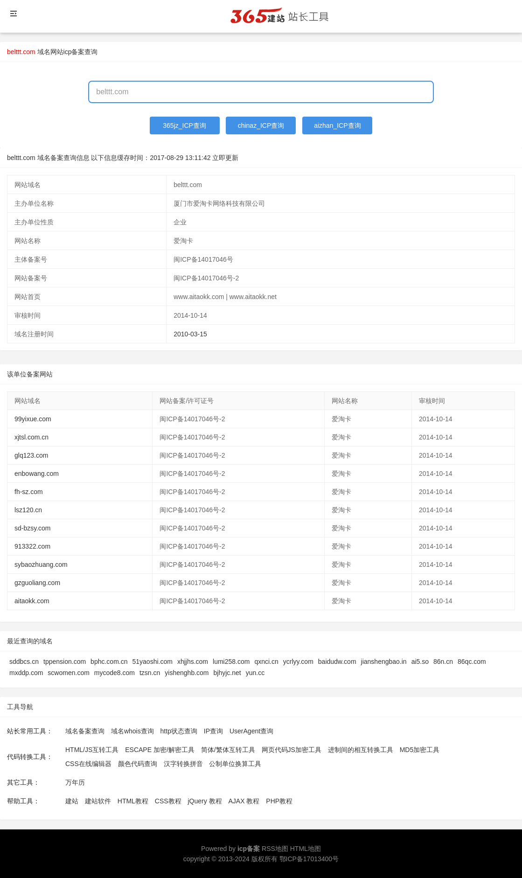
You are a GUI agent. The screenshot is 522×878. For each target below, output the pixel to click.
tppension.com (64, 661)
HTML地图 (305, 848)
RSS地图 (275, 848)
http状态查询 (178, 731)
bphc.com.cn (108, 661)
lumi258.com (231, 661)
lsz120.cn (28, 510)
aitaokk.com (31, 601)
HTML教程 (133, 801)
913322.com (32, 546)
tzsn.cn (149, 672)
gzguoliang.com (37, 582)
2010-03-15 (190, 334)
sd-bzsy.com (32, 528)
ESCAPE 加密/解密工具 (160, 749)
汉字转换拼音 (183, 763)
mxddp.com (26, 672)
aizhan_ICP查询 (337, 125)
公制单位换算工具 (235, 763)
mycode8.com (114, 672)
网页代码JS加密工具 (291, 749)
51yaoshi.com (152, 661)
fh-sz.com (28, 491)
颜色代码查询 (137, 763)
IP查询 (213, 731)
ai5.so (420, 661)
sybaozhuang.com (41, 564)
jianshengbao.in (384, 661)
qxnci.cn (266, 661)
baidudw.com (337, 661)
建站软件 (98, 801)
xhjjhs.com (192, 661)
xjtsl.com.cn (31, 437)
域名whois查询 (132, 731)
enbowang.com (36, 473)
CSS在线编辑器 (88, 763)
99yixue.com (32, 419)
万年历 (75, 782)
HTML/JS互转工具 (91, 749)
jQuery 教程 (205, 801)
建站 (71, 801)
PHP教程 (279, 801)
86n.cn (443, 661)
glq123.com (31, 455)
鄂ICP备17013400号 (309, 859)
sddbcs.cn (24, 661)
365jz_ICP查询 (184, 125)
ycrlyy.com (298, 661)
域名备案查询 (84, 731)
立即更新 (225, 157)
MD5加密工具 (420, 749)
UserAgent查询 (251, 731)
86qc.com (472, 661)
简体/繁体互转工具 (228, 749)
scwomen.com (68, 672)
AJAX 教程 (244, 801)
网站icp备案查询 (74, 52)
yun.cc (255, 672)
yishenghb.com (187, 672)
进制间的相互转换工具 (360, 749)
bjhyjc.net (227, 672)
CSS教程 (168, 801)
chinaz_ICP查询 (261, 125)
